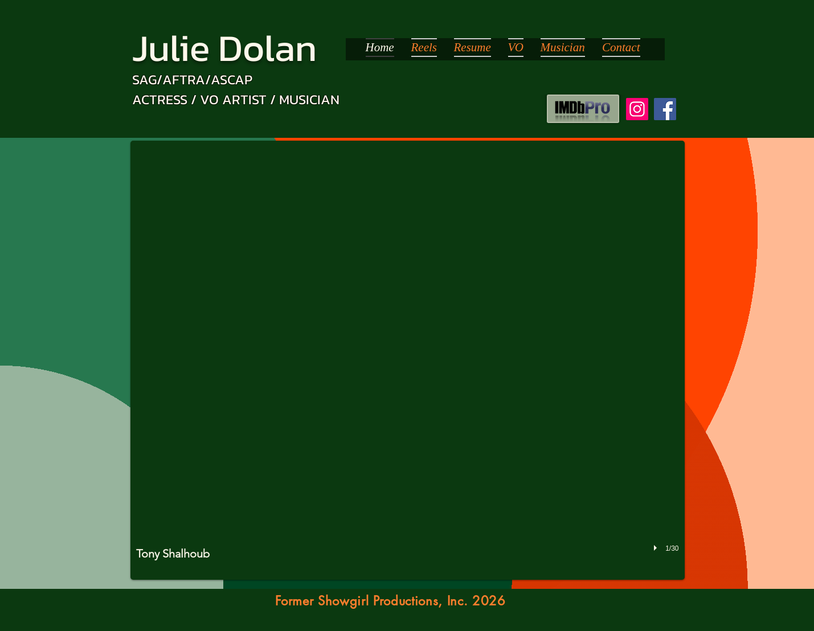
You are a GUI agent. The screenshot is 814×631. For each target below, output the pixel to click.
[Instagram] (637, 109)
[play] (656, 548)
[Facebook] (665, 109)
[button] (407, 360)
